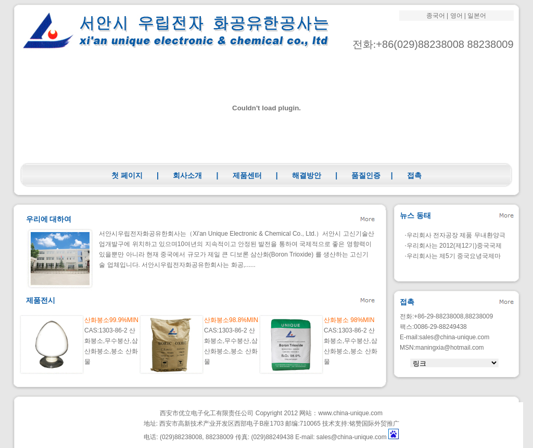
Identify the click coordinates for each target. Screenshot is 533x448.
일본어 (476, 15)
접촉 (414, 175)
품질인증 (365, 175)
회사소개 (187, 175)
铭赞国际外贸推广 (374, 423)
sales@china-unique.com (454, 337)
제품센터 (247, 175)
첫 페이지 (127, 175)
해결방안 (306, 175)
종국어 (435, 15)
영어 (456, 15)
